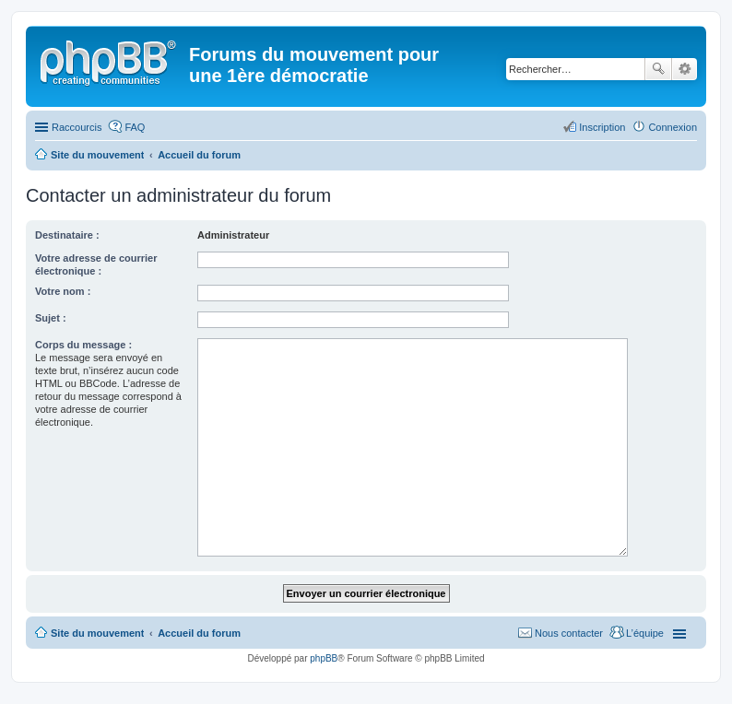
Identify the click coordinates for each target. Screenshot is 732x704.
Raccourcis (76, 127)
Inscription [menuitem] (602, 127)
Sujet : (50, 317)
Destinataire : (67, 235)
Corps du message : (83, 344)
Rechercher (658, 69)
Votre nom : (62, 291)
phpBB (323, 658)
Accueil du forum (199, 633)
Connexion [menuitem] (672, 127)
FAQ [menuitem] (134, 127)
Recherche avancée (684, 69)
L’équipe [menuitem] (645, 633)
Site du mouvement (97, 633)
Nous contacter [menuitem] (569, 633)
